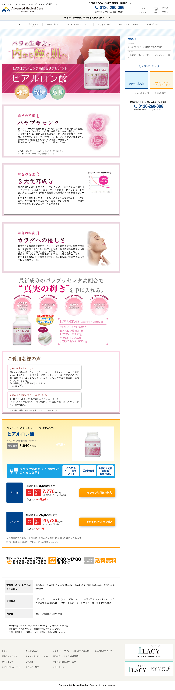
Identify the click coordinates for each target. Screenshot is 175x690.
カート (156, 10)
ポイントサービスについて (77, 24)
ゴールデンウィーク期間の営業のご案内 (145, 47)
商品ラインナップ (9, 656)
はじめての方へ (32, 651)
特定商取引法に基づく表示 (64, 662)
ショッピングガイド (142, 93)
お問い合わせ (152, 24)
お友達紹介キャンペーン (105, 651)
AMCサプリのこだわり (129, 24)
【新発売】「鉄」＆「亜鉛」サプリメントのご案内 (149, 56)
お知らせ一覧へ (149, 66)
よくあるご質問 (104, 24)
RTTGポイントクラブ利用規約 (66, 656)
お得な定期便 (52, 24)
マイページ (143, 10)
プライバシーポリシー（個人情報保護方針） (72, 651)
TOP (19, 24)
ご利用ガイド (31, 662)
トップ (5, 651)
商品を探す (33, 24)
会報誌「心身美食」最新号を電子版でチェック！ (87, 17)
